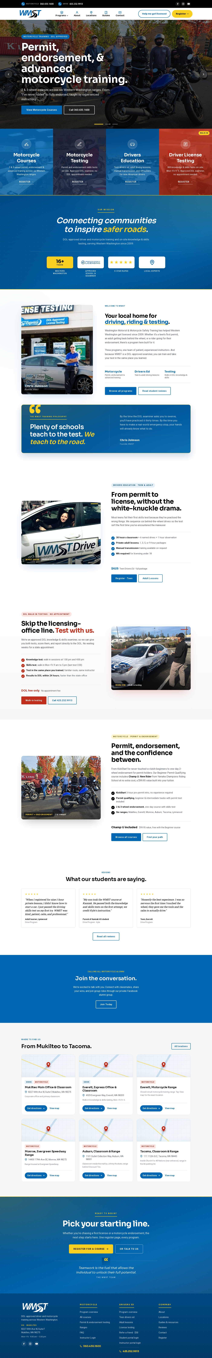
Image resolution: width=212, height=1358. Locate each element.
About (162, 1313)
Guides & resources (168, 1323)
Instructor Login (88, 1339)
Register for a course (91, 1250)
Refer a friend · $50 (128, 1334)
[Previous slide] (8, 75)
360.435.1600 (90, 1347)
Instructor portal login (130, 1344)
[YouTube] (188, 4)
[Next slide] (203, 75)
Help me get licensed (152, 14)
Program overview (89, 1313)
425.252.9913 (129, 1352)
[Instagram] (183, 4)
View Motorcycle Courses (41, 111)
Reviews (163, 1329)
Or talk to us (129, 1250)
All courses (85, 1318)
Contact (163, 1334)
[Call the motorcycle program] (37, 4)
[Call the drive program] (70, 4)
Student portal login (129, 1339)
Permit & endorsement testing (95, 1323)
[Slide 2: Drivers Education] (108, 125)
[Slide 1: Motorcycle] (98, 125)
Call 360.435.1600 (79, 111)
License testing (126, 1329)
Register (180, 14)
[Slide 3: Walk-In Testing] (115, 125)
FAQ (82, 1334)
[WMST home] (34, 14)
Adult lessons (126, 1323)
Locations (164, 1318)
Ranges (83, 1329)
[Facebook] (178, 4)
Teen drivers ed (126, 1318)
